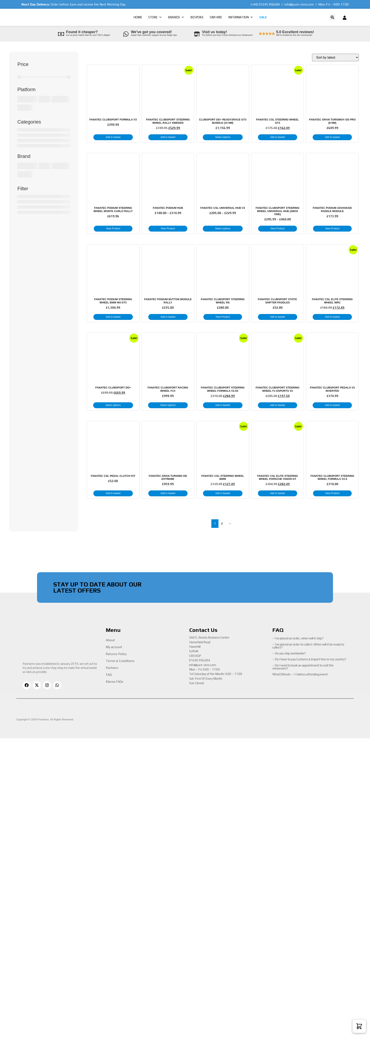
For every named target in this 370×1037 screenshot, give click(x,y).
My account (114, 647)
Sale (263, 17)
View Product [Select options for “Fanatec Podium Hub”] (168, 228)
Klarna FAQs (114, 682)
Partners (112, 668)
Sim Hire (216, 17)
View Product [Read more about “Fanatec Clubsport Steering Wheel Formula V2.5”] (332, 493)
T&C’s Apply (103, 35)
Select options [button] (222, 137)
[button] (332, 17)
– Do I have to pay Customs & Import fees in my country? (309, 659)
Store (155, 17)
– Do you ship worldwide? (289, 653)
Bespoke (197, 17)
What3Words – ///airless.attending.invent (300, 674)
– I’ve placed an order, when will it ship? (297, 638)
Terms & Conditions (120, 661)
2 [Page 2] (222, 523)
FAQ (109, 675)
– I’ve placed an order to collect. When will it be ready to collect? (308, 646)
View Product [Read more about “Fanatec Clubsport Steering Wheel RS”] (223, 316)
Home (137, 17)
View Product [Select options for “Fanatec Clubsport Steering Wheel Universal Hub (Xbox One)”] (277, 228)
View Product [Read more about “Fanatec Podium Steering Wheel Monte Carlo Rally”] (113, 228)
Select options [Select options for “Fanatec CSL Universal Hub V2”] (222, 228)
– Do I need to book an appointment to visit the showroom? (303, 667)
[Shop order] (335, 57)
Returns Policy (116, 654)
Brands (176, 17)
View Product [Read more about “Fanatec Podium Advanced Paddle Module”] (332, 228)
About (110, 640)
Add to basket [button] (113, 137)
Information (240, 17)
